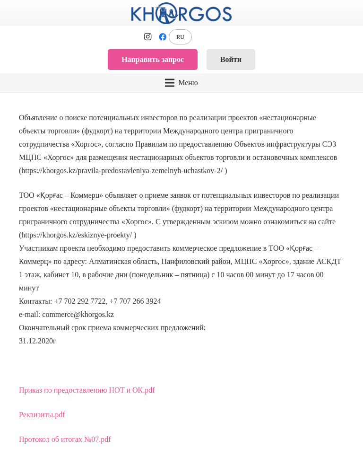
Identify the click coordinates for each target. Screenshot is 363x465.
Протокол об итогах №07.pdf (65, 439)
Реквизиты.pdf (42, 415)
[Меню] (181, 83)
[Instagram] (147, 36)
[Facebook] (162, 36)
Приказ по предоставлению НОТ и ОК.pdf (87, 390)
